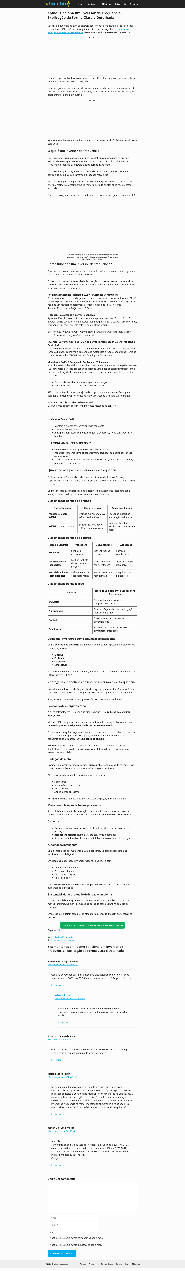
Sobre (117, 4)
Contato (93, 4)
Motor (71, 940)
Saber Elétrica (62, 995)
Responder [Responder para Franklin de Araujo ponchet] (56, 985)
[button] (125, 4)
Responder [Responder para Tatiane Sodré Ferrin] (56, 1114)
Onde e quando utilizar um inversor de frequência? (92, 925)
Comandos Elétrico (59, 940)
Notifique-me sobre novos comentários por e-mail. (76, 1237)
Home (81, 4)
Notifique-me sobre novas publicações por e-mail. (76, 1244)
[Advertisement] (92, 57)
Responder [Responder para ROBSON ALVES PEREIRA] (56, 1165)
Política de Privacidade (89, 1264)
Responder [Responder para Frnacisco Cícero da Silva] (56, 1060)
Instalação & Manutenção (62, 937)
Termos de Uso (107, 1264)
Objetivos (106, 4)
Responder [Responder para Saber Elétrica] (63, 1022)
